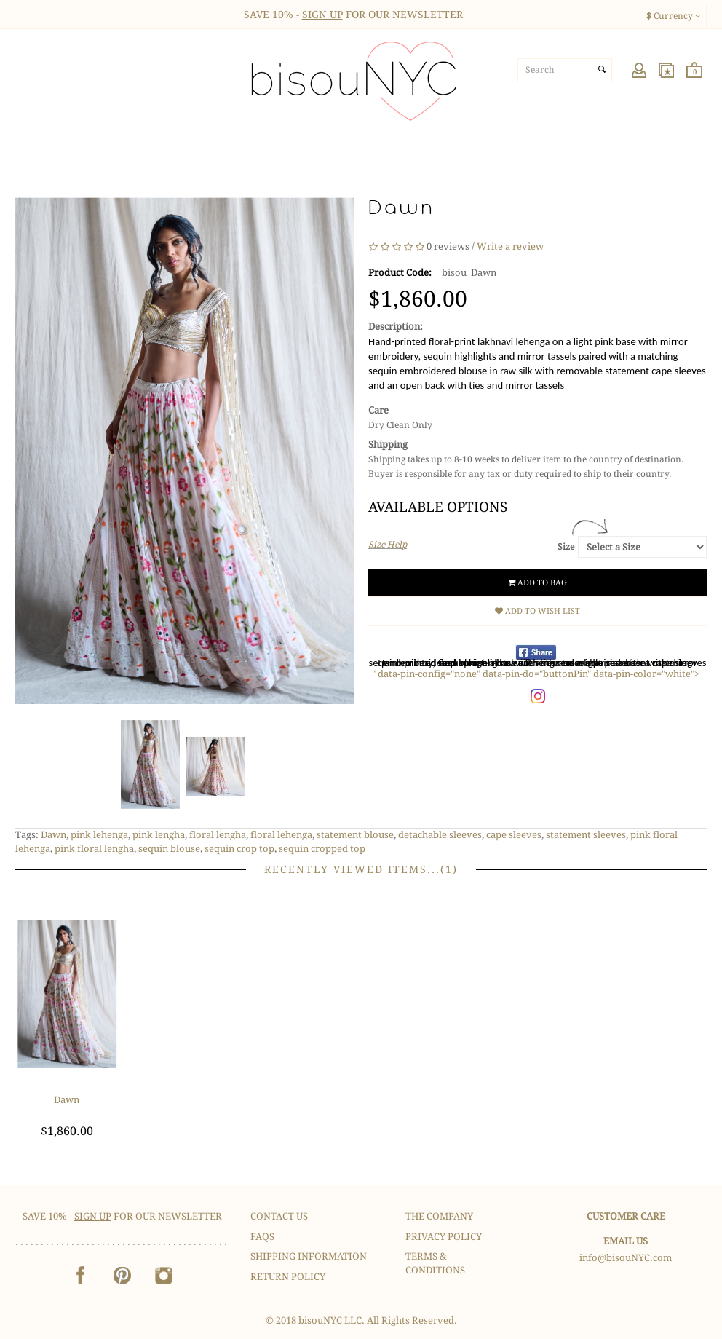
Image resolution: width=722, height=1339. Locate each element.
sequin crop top (239, 848)
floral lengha (217, 834)
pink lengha (158, 834)
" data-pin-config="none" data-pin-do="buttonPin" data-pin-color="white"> (535, 673)
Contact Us (279, 1216)
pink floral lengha (94, 848)
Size (566, 547)
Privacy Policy (443, 1236)
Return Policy (287, 1276)
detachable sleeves (440, 834)
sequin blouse (169, 848)
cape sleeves (514, 834)
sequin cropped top (322, 848)
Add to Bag (537, 583)
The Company (439, 1216)
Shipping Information (308, 1256)
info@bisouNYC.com (625, 1257)
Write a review (510, 246)
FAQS (262, 1236)
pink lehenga (99, 834)
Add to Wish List (537, 611)
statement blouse (355, 834)
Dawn (53, 834)
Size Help (387, 545)
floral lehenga (281, 834)
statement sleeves (586, 834)
